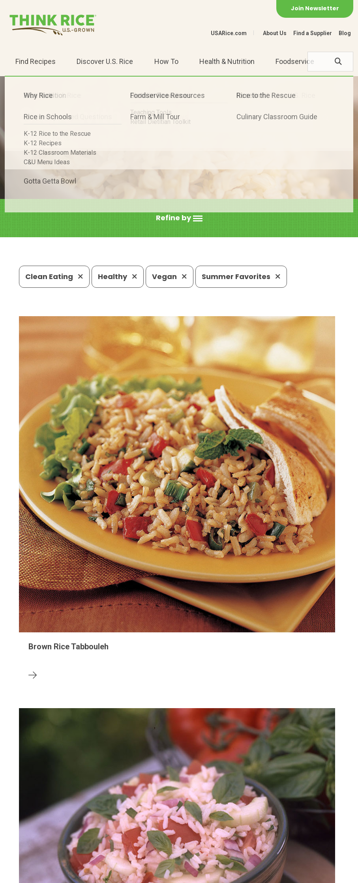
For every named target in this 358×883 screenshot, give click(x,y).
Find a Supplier (312, 33)
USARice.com (229, 33)
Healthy (117, 276)
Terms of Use (160, 873)
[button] (179, 218)
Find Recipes (35, 61)
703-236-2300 (107, 825)
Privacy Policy (78, 873)
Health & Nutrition (227, 61)
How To (166, 61)
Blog (345, 33)
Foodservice (295, 61)
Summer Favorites (241, 276)
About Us (275, 33)
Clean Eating (54, 276)
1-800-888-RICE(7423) (181, 825)
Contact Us (34, 873)
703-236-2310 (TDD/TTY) (271, 825)
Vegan (169, 276)
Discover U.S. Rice (105, 61)
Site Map (120, 873)
